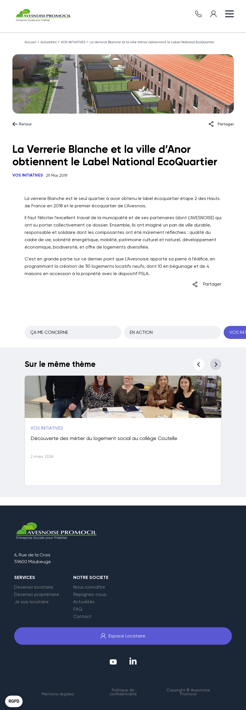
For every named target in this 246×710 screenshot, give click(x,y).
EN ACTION (141, 332)
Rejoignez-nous (89, 594)
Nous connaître (89, 587)
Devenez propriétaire (36, 594)
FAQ (77, 609)
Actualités (48, 42)
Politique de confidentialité (123, 692)
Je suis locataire (31, 602)
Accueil (30, 42)
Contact (82, 616)
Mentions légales (58, 694)
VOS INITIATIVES (73, 42)
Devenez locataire (33, 587)
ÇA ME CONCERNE (49, 332)
